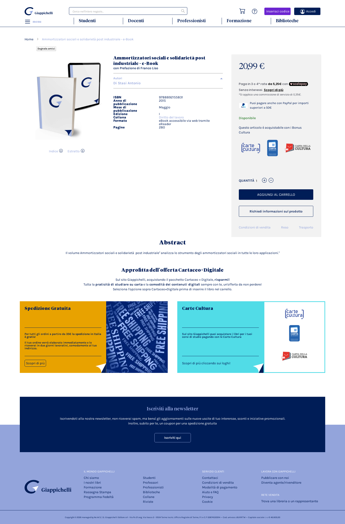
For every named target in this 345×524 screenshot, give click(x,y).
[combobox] (128, 11)
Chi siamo (91, 478)
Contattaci (210, 478)
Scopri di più (35, 363)
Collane (148, 497)
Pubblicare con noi (275, 478)
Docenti (136, 20)
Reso (284, 227)
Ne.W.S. (97, 517)
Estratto (74, 151)
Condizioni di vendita (255, 227)
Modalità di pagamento (219, 487)
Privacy (207, 497)
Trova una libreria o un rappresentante (289, 501)
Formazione (239, 20)
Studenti (87, 20)
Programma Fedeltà (99, 497)
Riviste (148, 502)
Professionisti (191, 20)
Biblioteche (287, 20)
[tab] (168, 78)
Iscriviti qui (172, 438)
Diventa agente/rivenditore (281, 483)
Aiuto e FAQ (210, 492)
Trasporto (306, 227)
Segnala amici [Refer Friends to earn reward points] (46, 48)
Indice (53, 151)
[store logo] (39, 11)
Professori (150, 483)
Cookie (207, 502)
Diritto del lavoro (171, 117)
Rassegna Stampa (97, 492)
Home (29, 39)
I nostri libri (92, 483)
